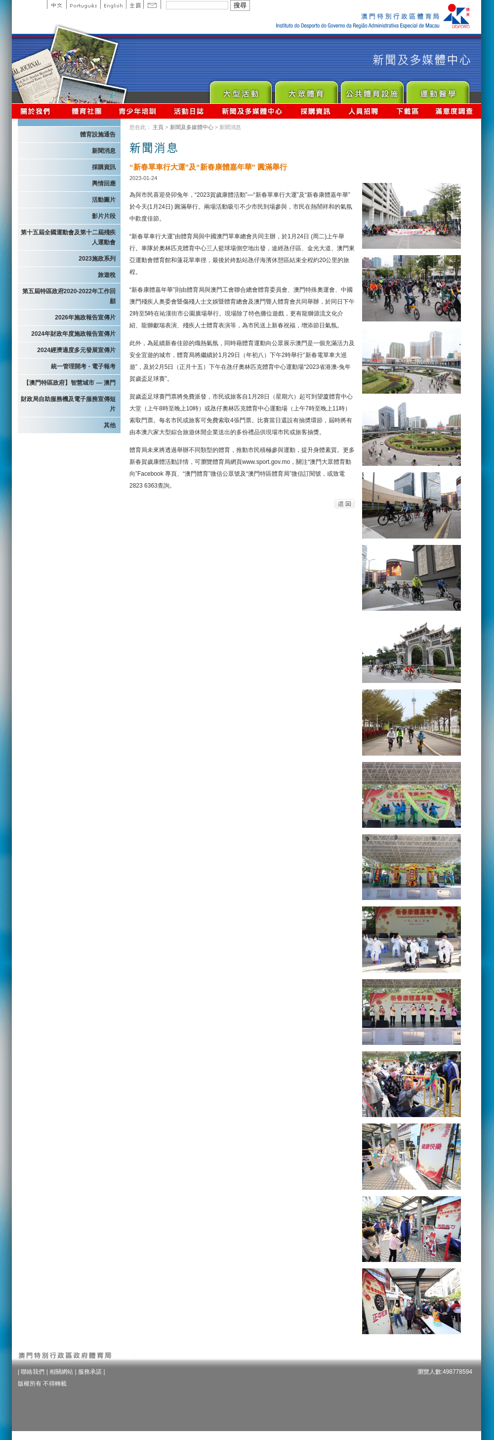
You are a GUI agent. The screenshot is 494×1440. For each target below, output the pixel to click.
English (113, 4)
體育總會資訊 (86, 111)
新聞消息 (104, 150)
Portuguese (83, 4)
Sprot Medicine (437, 89)
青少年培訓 (138, 111)
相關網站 (61, 1371)
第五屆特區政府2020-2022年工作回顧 (69, 296)
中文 (56, 4)
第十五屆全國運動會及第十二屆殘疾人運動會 (68, 237)
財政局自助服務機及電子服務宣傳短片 (68, 404)
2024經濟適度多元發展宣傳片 (76, 350)
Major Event (240, 89)
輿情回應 (104, 183)
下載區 (407, 111)
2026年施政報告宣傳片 (85, 317)
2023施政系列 (97, 258)
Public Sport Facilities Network (372, 89)
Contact (152, 4)
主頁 (134, 4)
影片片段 (104, 216)
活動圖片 (104, 199)
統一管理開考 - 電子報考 (83, 366)
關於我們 (37, 111)
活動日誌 (189, 111)
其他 (110, 425)
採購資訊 (315, 111)
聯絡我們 (32, 1371)
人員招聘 (363, 111)
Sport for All (306, 89)
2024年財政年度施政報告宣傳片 (73, 333)
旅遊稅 (107, 274)
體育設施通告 (98, 134)
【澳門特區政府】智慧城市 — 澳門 (69, 382)
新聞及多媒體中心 (252, 111)
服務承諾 (90, 1371)
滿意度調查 (454, 111)
